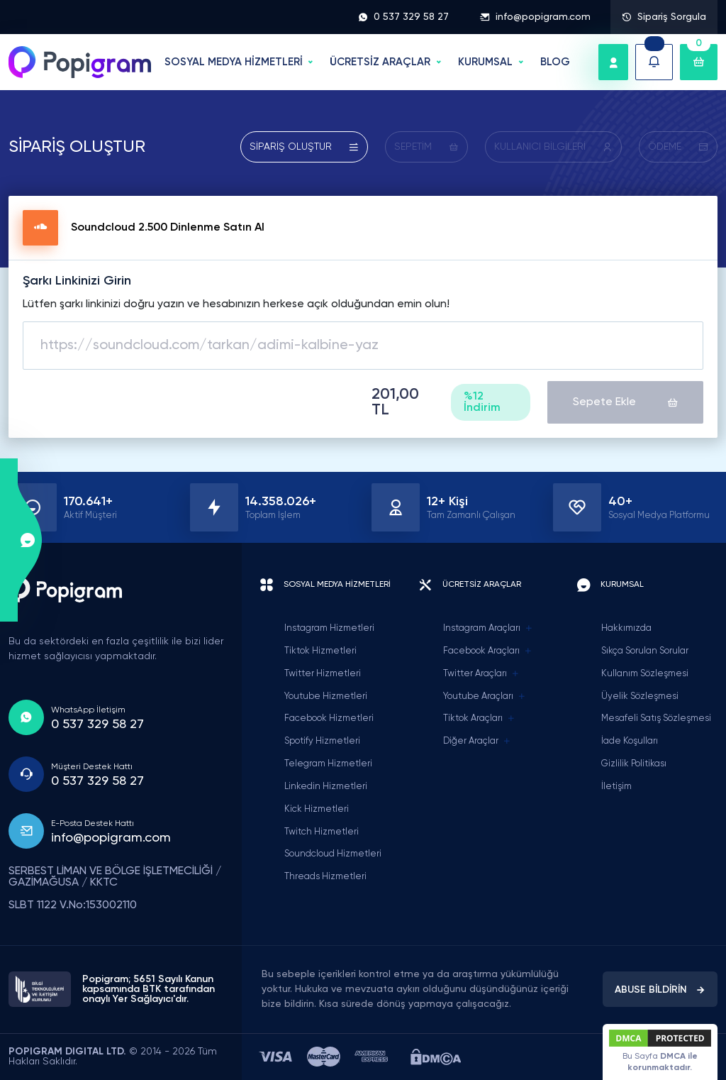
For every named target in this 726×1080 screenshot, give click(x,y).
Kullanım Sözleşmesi (644, 673)
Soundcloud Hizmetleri (332, 854)
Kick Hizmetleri (316, 809)
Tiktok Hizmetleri (320, 651)
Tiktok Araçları (479, 718)
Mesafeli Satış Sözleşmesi (656, 718)
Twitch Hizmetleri (321, 832)
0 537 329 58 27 (403, 17)
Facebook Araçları (487, 651)
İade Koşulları (629, 741)
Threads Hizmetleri (325, 876)
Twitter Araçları (481, 674)
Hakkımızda (626, 628)
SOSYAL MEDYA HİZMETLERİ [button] (233, 62)
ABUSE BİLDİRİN (660, 990)
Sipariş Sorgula (664, 17)
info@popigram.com (535, 17)
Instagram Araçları (488, 628)
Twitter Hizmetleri (322, 673)
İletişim (616, 786)
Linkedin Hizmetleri (325, 786)
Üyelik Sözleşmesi (639, 696)
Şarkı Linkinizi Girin (77, 281)
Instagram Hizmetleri (329, 628)
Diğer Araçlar (477, 741)
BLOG (555, 62)
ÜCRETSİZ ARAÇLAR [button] (380, 62)
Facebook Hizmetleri (329, 718)
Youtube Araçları (484, 696)
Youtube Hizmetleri (325, 696)
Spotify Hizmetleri (322, 741)
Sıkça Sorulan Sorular (644, 651)
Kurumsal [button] (485, 62)
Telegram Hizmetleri (328, 763)
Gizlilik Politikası (633, 763)
